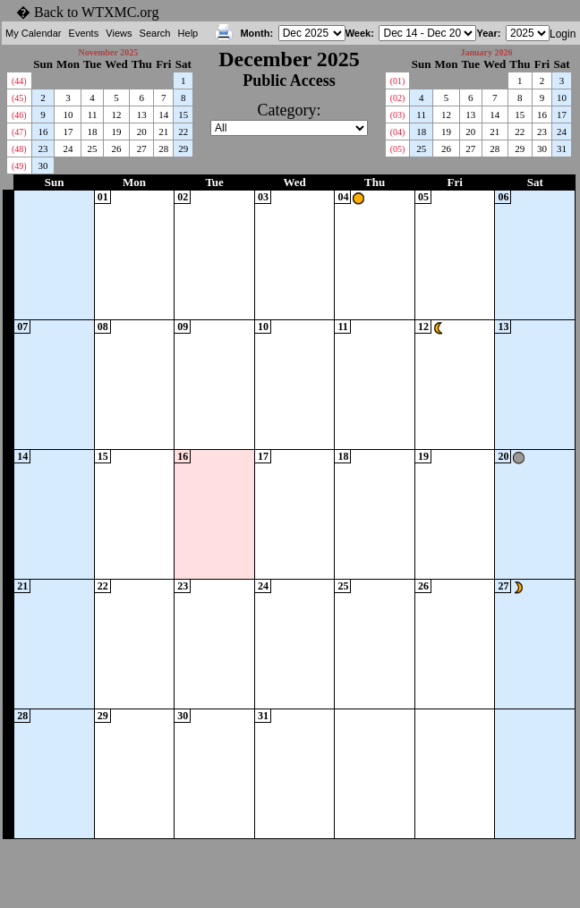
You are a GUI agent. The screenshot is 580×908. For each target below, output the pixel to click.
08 (103, 326)
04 (342, 197)
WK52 (8, 643)
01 (103, 197)
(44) (19, 81)
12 (117, 114)
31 (562, 148)
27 (142, 148)
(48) (19, 149)
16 (43, 131)
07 (22, 326)
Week (358, 33)
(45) (19, 98)
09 (182, 326)
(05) (397, 149)
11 (93, 114)
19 (117, 131)
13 (142, 114)
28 (163, 148)
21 (163, 131)
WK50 (8, 384)
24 (67, 148)
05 (423, 197)
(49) (19, 166)
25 (93, 148)
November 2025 (108, 52)
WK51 (8, 514)
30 (43, 165)
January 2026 (486, 52)
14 (163, 114)
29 (183, 148)
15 (183, 114)
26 (117, 148)
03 (263, 197)
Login (563, 34)
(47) (19, 132)
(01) (397, 81)
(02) (397, 98)
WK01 (8, 773)
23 (43, 148)
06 (503, 197)
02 (182, 197)
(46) (19, 115)
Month (254, 33)
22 (183, 131)
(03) (397, 115)
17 (67, 131)
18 (93, 131)
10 (67, 114)
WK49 (8, 254)
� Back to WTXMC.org (87, 12)
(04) (397, 132)
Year (486, 33)
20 (142, 131)
